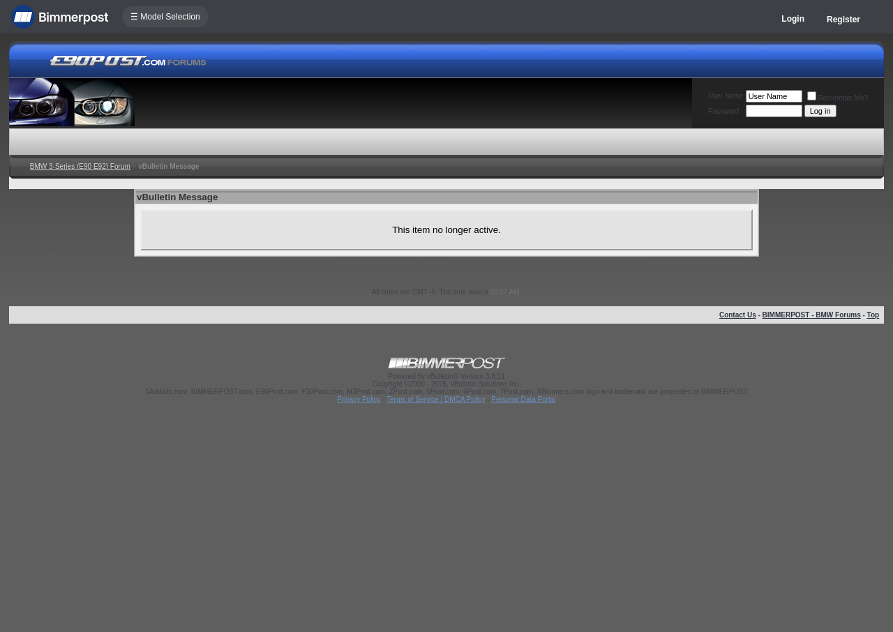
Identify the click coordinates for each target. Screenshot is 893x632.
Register (843, 19)
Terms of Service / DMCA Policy (436, 399)
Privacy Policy (358, 399)
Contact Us (737, 315)
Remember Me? (838, 98)
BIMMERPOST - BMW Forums (812, 315)
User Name (726, 96)
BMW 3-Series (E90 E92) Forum (80, 166)
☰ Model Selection (165, 17)
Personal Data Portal (523, 399)
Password (723, 111)
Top (873, 315)
